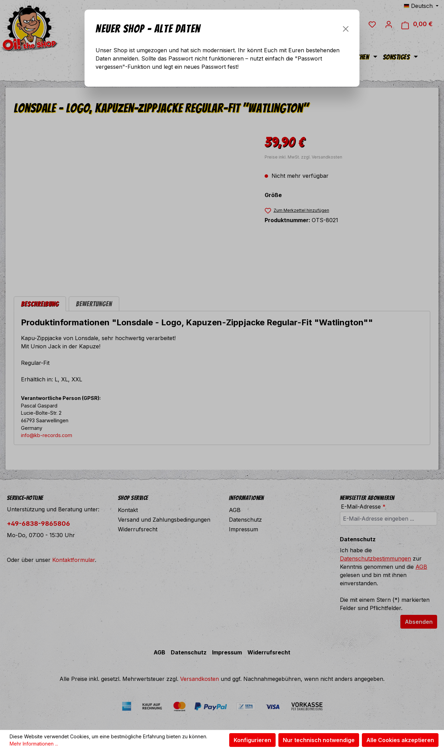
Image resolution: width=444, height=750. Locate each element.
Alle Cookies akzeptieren (400, 740)
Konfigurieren (252, 740)
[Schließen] (345, 28)
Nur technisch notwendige (319, 740)
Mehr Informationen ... (34, 744)
